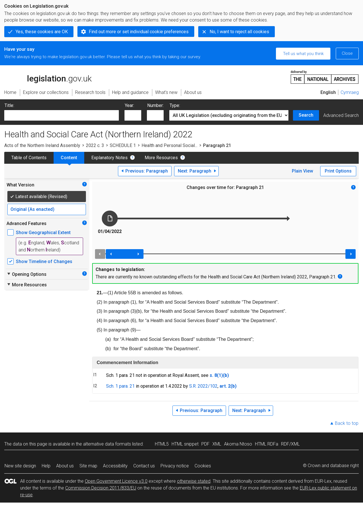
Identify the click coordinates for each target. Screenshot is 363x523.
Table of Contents (29, 157)
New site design (20, 466)
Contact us (144, 466)
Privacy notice (175, 466)
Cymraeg (350, 92)
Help (46, 466)
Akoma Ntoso (238, 444)
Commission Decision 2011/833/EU (100, 488)
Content (69, 157)
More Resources (161, 157)
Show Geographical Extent (43, 232)
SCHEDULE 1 (123, 145)
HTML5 (162, 444)
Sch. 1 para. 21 (120, 386)
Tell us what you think (303, 53)
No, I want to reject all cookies (239, 31)
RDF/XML (290, 444)
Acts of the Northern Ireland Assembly (42, 145)
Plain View (302, 171)
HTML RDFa (266, 444)
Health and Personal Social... (169, 145)
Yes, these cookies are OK (42, 31)
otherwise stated (193, 481)
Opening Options (27, 274)
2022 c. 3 (95, 145)
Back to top (346, 423)
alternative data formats (107, 444)
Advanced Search (341, 115)
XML (216, 444)
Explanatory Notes (109, 157)
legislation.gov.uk (48, 77)
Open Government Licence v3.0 (116, 481)
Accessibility (115, 466)
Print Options (338, 171)
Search (306, 115)
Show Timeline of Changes (44, 261)
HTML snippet (185, 444)
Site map (88, 466)
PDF (205, 444)
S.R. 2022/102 (203, 386)
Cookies (203, 466)
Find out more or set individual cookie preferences (139, 31)
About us (65, 466)
